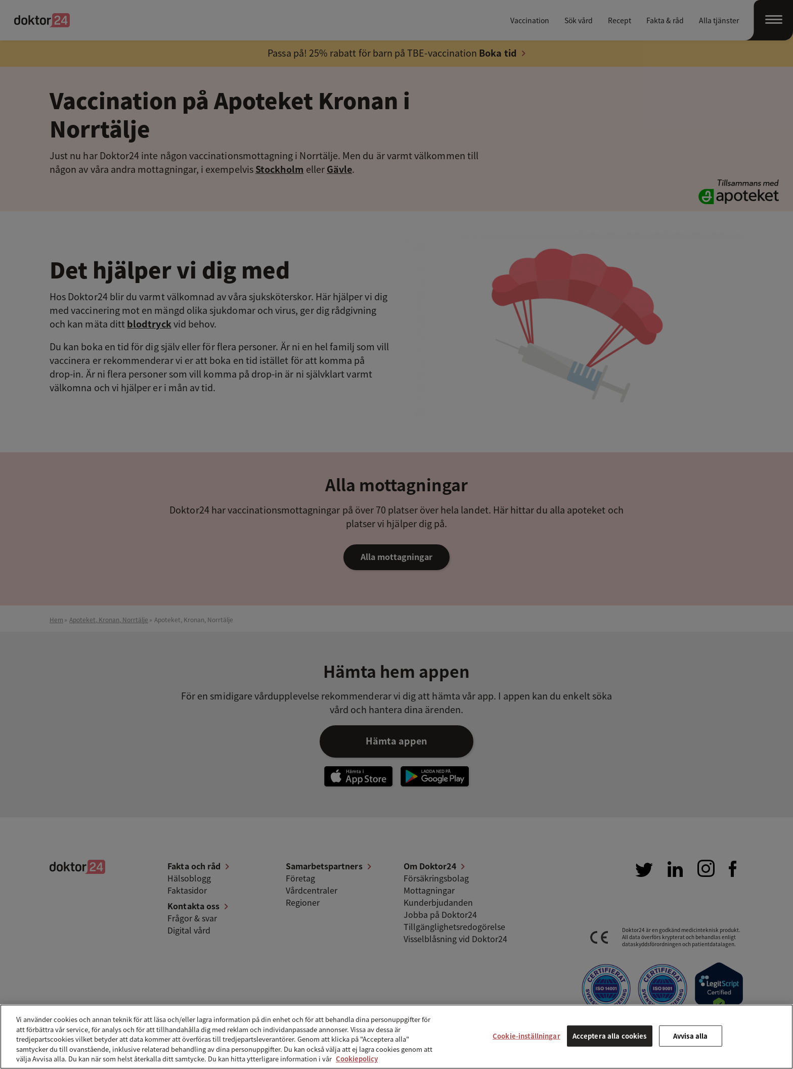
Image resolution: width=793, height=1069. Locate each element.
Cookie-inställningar (526, 1036)
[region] (396, 1036)
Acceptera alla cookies (609, 1036)
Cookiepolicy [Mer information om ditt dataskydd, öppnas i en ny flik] (357, 1058)
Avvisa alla (690, 1036)
